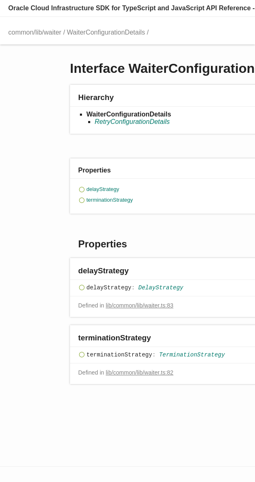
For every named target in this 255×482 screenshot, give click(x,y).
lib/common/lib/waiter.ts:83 (139, 305)
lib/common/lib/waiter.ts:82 (139, 372)
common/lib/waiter (34, 32)
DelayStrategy (160, 288)
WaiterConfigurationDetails (106, 32)
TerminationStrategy (192, 355)
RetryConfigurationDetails (132, 121)
